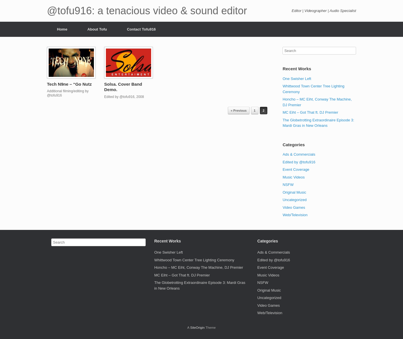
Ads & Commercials (299, 154)
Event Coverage (296, 169)
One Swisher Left (297, 79)
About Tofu (97, 29)
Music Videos (294, 177)
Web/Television (295, 215)
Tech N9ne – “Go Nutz (69, 84)
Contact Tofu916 (141, 29)
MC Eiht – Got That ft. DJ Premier (310, 112)
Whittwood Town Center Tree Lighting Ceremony (194, 260)
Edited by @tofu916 (299, 162)
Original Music (294, 192)
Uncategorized (295, 200)
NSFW (288, 184)
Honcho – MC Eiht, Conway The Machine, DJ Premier (198, 267)
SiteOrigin (197, 327)
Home (62, 29)
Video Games (294, 207)
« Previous (239, 110)
